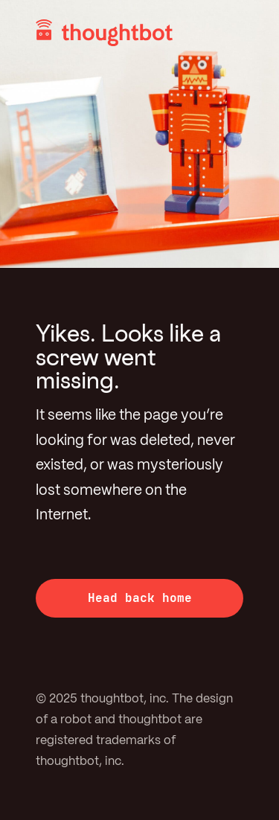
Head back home (140, 598)
